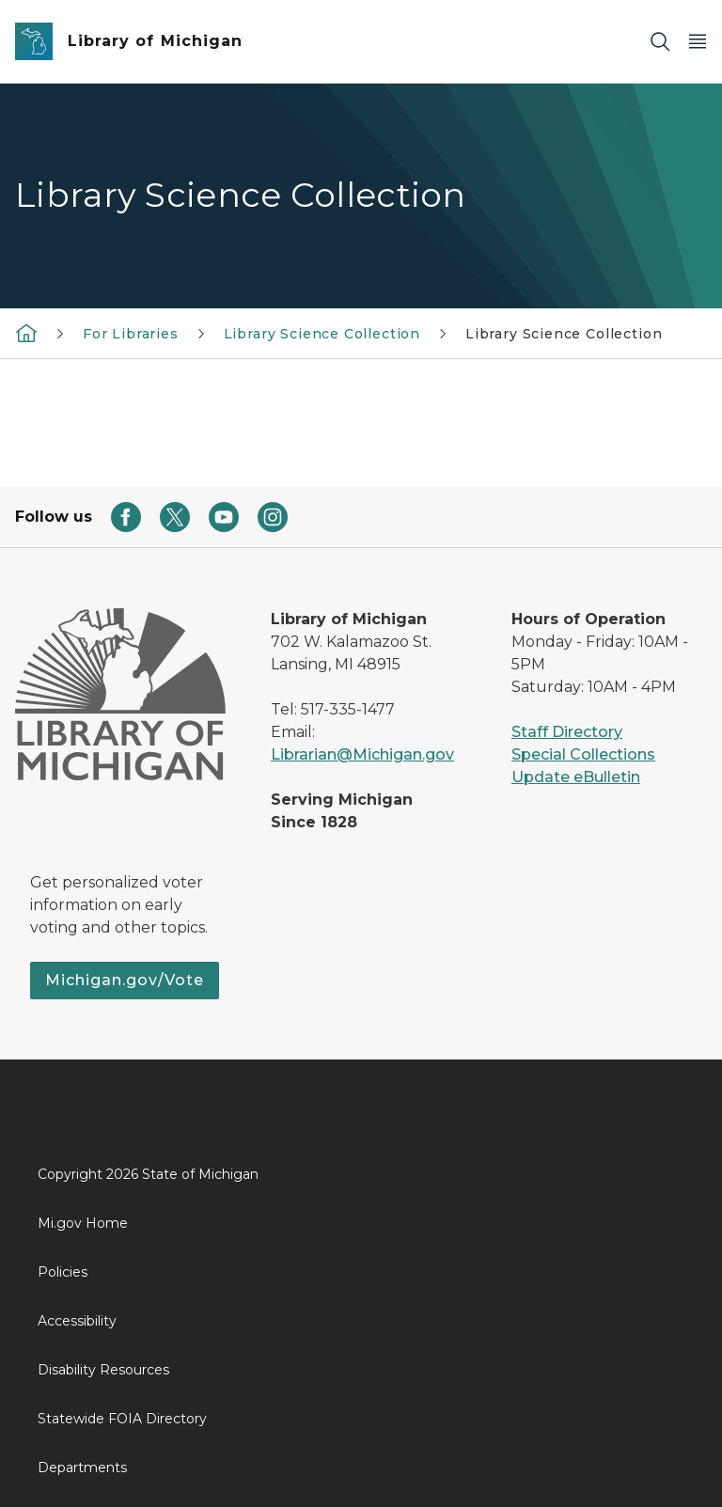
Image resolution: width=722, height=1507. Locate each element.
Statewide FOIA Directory (122, 1418)
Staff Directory (566, 732)
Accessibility (77, 1320)
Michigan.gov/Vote (124, 980)
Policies (62, 1272)
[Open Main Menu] (697, 42)
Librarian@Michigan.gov (362, 754)
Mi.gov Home (83, 1223)
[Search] (660, 42)
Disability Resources (103, 1369)
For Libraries (131, 333)
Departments (82, 1467)
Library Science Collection (322, 333)
